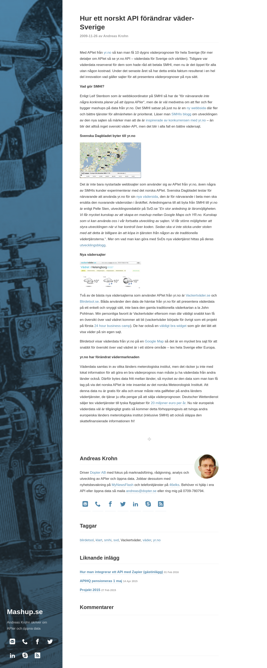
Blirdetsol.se (89, 301)
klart (99, 540)
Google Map (154, 341)
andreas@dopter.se (141, 491)
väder (147, 540)
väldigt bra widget (172, 326)
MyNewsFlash (123, 485)
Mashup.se (25, 612)
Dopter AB (98, 473)
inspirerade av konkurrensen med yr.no (176, 120)
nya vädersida (147, 197)
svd (116, 540)
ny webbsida (196, 108)
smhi (107, 540)
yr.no (107, 52)
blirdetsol (87, 540)
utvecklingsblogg (93, 245)
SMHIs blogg (181, 114)
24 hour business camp (112, 326)
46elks (174, 485)
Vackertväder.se (198, 295)
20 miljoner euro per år (168, 403)
